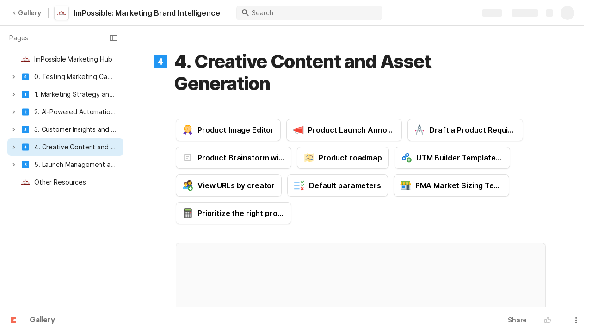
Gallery (26, 13)
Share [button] (517, 320)
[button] (113, 37)
